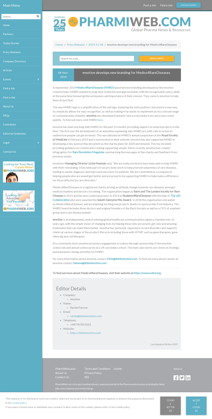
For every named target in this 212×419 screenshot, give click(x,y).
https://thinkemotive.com (85, 332)
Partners (8, 34)
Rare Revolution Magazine (88, 152)
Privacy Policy (93, 372)
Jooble (118, 368)
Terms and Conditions (97, 368)
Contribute (9, 124)
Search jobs (157, 58)
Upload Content (188, 5)
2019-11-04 (95, 44)
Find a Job (166, 5)
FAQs (6, 115)
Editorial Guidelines (14, 133)
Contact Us (62, 377)
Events (22, 79)
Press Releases (76, 44)
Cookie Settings (170, 405)
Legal (22, 142)
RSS (86, 377)
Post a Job (149, 5)
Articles (7, 70)
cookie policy (19, 402)
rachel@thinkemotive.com (86, 316)
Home (59, 44)
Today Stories (11, 43)
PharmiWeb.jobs (65, 368)
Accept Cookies (196, 405)
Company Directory (14, 61)
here (100, 119)
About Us (61, 372)
